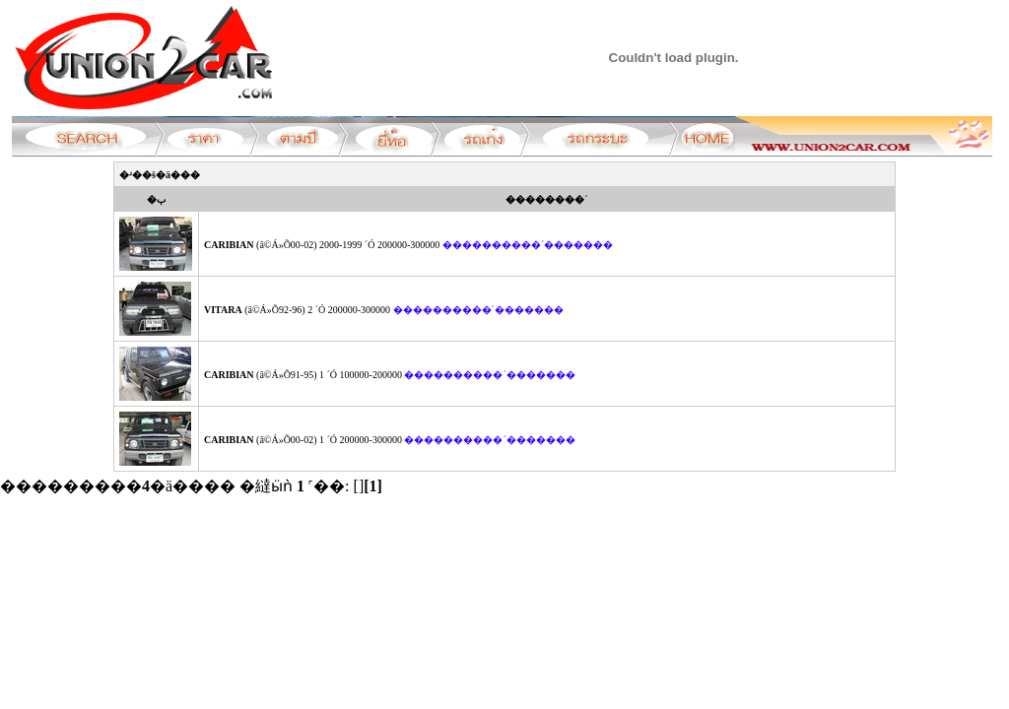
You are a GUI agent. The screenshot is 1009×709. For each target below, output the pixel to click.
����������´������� (527, 244)
